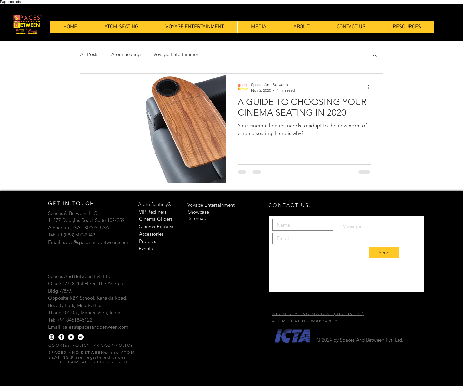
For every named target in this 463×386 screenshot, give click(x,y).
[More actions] (370, 87)
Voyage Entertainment (177, 54)
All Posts (89, 54)
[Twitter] (71, 337)
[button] (406, 27)
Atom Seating (126, 54)
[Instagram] (51, 337)
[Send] (384, 252)
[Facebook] (61, 337)
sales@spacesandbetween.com (95, 242)
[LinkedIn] (81, 337)
